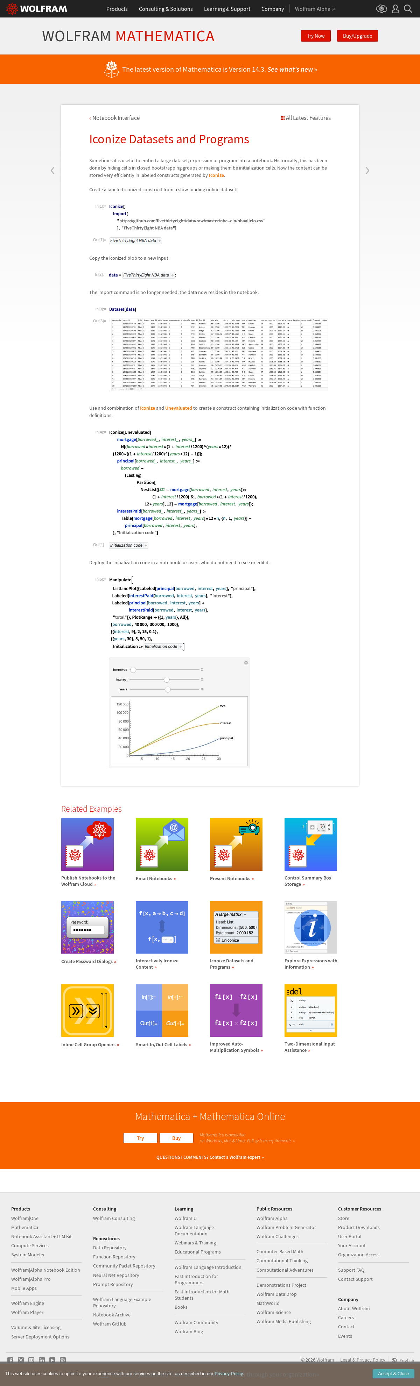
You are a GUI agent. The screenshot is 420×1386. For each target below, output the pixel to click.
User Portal (350, 1236)
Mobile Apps (24, 1288)
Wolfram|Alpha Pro (31, 1279)
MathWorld (268, 1303)
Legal (345, 1360)
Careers (346, 1317)
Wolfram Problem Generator (286, 1227)
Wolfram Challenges (278, 1236)
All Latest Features (308, 118)
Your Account (352, 1245)
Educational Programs (198, 1252)
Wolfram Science (274, 1312)
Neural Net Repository (116, 1275)
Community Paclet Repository (124, 1266)
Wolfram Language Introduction (208, 1267)
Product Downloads (359, 1227)
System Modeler (28, 1254)
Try (140, 1138)
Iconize (216, 175)
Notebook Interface (116, 118)
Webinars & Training (195, 1243)
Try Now (316, 36)
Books (181, 1307)
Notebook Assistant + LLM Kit (41, 1236)
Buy (176, 1138)
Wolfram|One (24, 1218)
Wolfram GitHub (110, 1324)
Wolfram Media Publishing (284, 1321)
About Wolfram (354, 1308)
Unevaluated (178, 408)
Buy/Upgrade (357, 36)
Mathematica (24, 1227)
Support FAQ (351, 1270)
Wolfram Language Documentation (194, 1230)
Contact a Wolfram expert (235, 1157)
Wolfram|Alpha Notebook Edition (45, 1270)
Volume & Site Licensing (36, 1327)
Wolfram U (186, 1218)
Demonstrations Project (281, 1285)
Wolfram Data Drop (277, 1294)
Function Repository (114, 1257)
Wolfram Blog (189, 1331)
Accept (393, 1373)
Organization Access (358, 1254)
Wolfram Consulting (114, 1218)
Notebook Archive (112, 1315)
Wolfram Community (196, 1322)
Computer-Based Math (280, 1251)
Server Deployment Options (40, 1337)
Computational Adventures (285, 1270)
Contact (346, 1326)
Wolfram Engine (27, 1303)
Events (345, 1336)
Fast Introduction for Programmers (196, 1279)
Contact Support (355, 1279)
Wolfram (128, 36)
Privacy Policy (371, 1360)
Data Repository (110, 1247)
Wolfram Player (27, 1312)
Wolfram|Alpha (272, 1218)
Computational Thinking (282, 1260)
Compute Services (30, 1245)
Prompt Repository (113, 1284)
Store (343, 1218)
